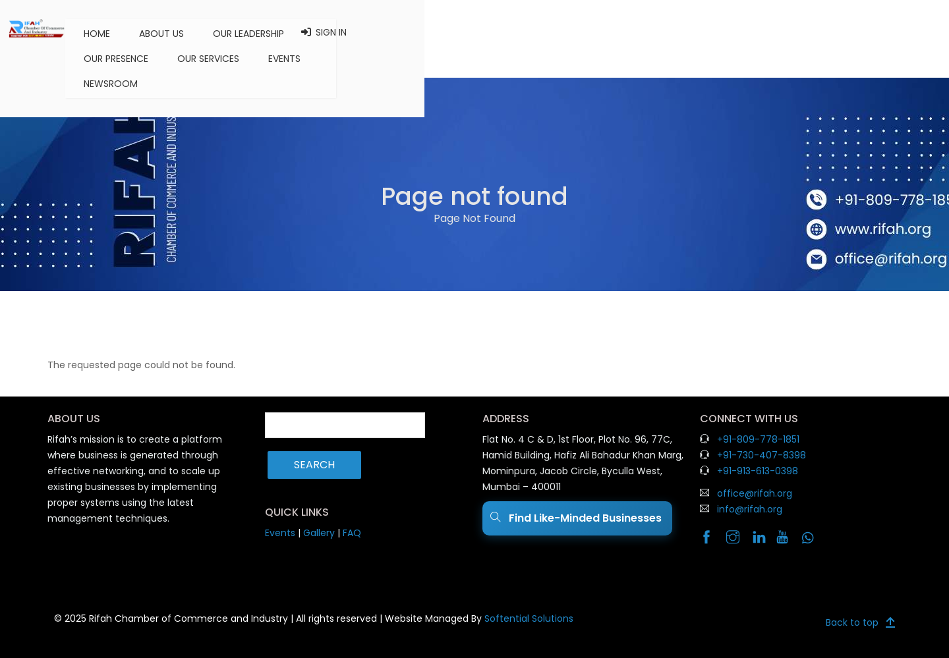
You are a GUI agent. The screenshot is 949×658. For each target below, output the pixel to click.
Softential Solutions (528, 618)
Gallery (319, 532)
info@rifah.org (749, 509)
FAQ (352, 532)
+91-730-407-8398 (761, 455)
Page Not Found (474, 218)
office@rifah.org (754, 493)
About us (307, 31)
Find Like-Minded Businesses (577, 518)
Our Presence (491, 31)
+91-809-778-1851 (758, 439)
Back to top (852, 618)
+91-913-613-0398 (757, 471)
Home (242, 31)
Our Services (583, 31)
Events (659, 31)
